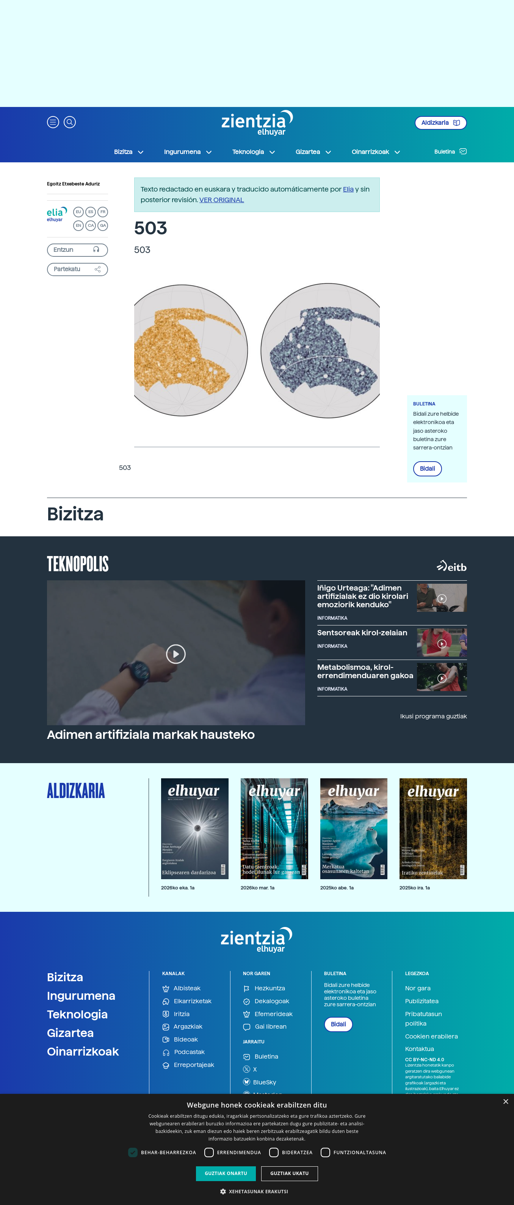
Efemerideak (268, 1014)
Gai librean (265, 1027)
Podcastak (183, 1052)
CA (91, 225)
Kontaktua (419, 1049)
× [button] (505, 1102)
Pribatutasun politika (423, 1018)
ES (90, 211)
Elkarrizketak (187, 1001)
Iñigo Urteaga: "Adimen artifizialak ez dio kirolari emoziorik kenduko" (362, 596)
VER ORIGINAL (221, 200)
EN (78, 225)
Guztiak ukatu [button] (289, 1173)
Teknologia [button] (254, 152)
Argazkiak (182, 1027)
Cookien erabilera (431, 1036)
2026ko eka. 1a (177, 888)
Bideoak (180, 1040)
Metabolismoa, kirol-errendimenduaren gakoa (365, 671)
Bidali (427, 468)
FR (102, 211)
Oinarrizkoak (83, 1051)
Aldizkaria (441, 123)
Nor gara (418, 988)
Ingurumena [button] (188, 152)
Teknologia (77, 1014)
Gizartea (70, 1033)
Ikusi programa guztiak (433, 716)
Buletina (450, 151)
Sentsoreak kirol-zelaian (362, 632)
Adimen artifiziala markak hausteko (151, 734)
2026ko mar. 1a (257, 888)
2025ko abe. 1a (337, 888)
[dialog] (257, 1149)
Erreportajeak (188, 1065)
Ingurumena (81, 995)
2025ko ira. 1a (415, 888)
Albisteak (181, 989)
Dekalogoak (266, 1001)
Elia (348, 189)
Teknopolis (78, 563)
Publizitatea (422, 1001)
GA (103, 225)
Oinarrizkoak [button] (376, 152)
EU (78, 211)
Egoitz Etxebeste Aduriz (73, 184)
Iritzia (176, 1014)
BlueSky (259, 1082)
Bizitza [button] (129, 152)
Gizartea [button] (314, 152)
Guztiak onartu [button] (226, 1173)
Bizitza (65, 977)
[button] (53, 122)
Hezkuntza (264, 989)
